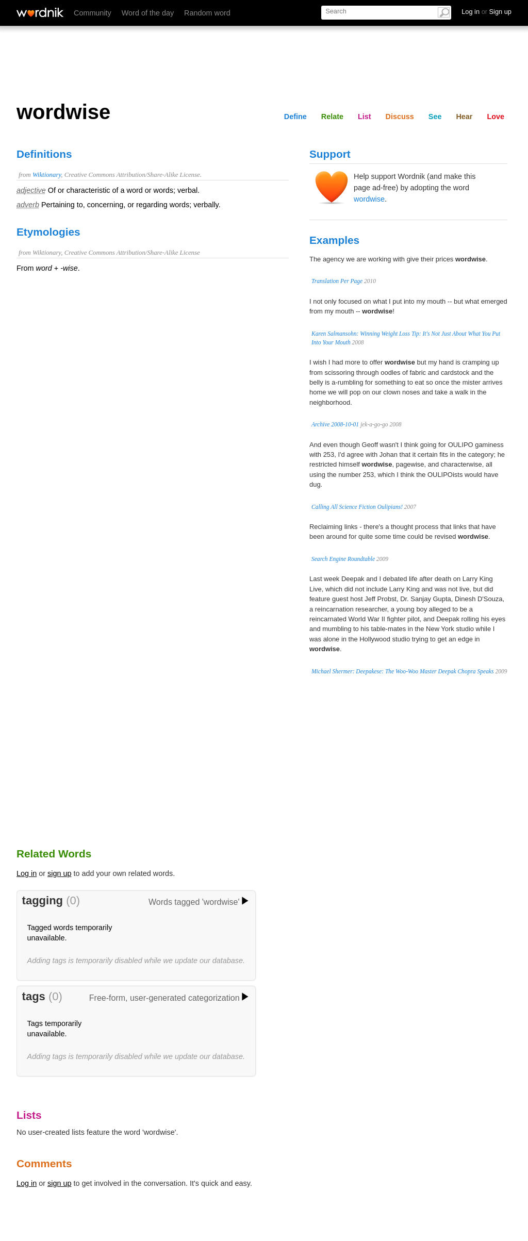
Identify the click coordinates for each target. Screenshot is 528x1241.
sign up (59, 873)
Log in (26, 873)
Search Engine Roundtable (343, 559)
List (364, 116)
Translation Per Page (336, 281)
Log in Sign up (486, 11)
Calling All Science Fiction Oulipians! (357, 507)
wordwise (369, 199)
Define (295, 116)
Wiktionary (46, 174)
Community (92, 13)
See (435, 116)
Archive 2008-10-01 (335, 424)
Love (495, 116)
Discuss (400, 116)
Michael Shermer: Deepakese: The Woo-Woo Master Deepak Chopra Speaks (402, 671)
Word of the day (148, 13)
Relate (332, 116)
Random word (207, 13)
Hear (464, 116)
